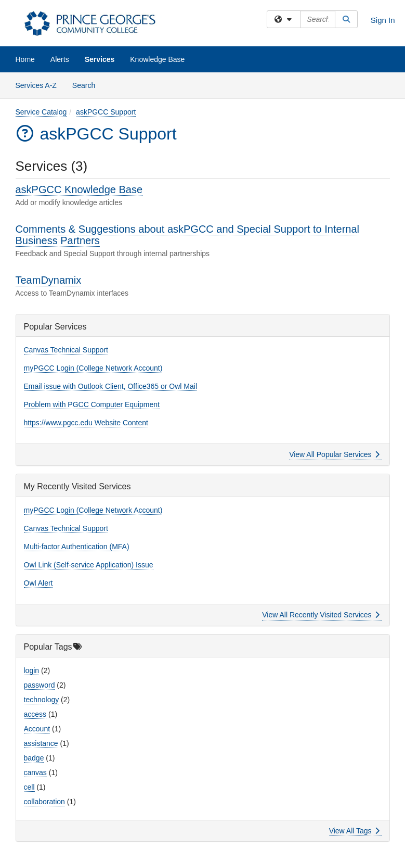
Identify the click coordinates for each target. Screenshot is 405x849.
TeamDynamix (49, 280)
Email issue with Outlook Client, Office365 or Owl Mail (111, 386)
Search (87, 85)
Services (100, 59)
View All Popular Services (334, 454)
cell (29, 787)
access (35, 714)
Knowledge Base (157, 59)
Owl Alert (38, 583)
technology (41, 699)
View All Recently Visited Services (320, 615)
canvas (35, 772)
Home (25, 59)
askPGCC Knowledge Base (79, 189)
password (39, 685)
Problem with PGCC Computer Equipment (92, 404)
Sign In (383, 20)
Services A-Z (36, 85)
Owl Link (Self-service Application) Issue (88, 565)
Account (37, 729)
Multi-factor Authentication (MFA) (76, 546)
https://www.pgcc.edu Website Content (86, 423)
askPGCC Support (106, 112)
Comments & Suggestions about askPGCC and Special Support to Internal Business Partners (187, 234)
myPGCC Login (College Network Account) (93, 368)
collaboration (44, 801)
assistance (41, 743)
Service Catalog (41, 112)
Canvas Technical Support (66, 350)
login (32, 670)
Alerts (59, 59)
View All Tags (354, 831)
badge (34, 758)
